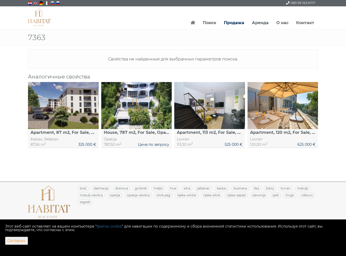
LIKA (256, 188)
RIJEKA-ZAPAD (236, 195)
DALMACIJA (101, 188)
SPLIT (275, 195)
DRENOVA (121, 188)
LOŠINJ (270, 188)
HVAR (173, 188)
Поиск (209, 22)
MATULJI (302, 188)
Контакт (305, 22)
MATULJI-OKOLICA (91, 195)
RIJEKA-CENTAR (186, 195)
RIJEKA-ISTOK (211, 195)
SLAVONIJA (259, 195)
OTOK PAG (163, 195)
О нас (282, 22)
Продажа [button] (234, 22)
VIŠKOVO (307, 195)
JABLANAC (203, 188)
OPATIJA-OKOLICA (138, 195)
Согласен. (16, 240)
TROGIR (290, 195)
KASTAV (222, 188)
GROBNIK (141, 188)
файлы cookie (109, 226)
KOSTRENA (240, 188)
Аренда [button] (260, 22)
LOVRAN (285, 188)
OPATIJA (115, 195)
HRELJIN (158, 188)
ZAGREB (85, 202)
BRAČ (83, 188)
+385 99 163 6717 (300, 3)
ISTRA (187, 188)
